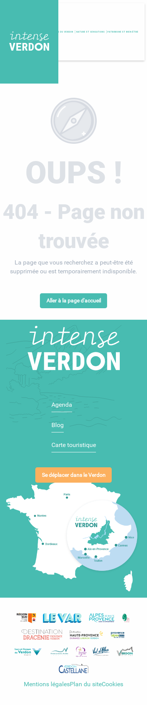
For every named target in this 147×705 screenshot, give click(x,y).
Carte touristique (73, 441)
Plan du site (86, 680)
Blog (57, 420)
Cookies (112, 680)
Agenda (61, 400)
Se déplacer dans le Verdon (74, 471)
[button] (123, 31)
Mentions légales (47, 680)
